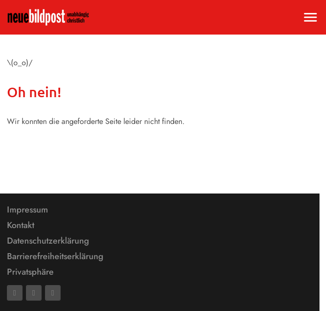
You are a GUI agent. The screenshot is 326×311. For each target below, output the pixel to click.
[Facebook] (15, 293)
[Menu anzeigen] (310, 17)
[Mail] (34, 293)
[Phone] (53, 293)
